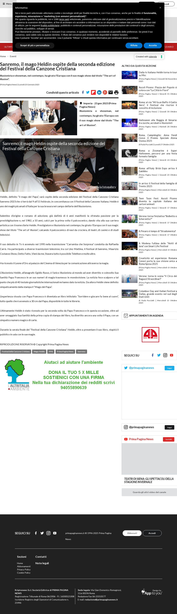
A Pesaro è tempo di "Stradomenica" (157, 231)
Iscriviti (169, 439)
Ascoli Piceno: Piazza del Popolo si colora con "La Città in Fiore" (158, 89)
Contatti (40, 556)
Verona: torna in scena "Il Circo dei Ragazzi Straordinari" (158, 277)
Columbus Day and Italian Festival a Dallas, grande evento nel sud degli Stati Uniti (158, 294)
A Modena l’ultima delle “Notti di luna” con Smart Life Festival (158, 245)
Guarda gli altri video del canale (149, 492)
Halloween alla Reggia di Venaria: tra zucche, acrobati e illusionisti (158, 121)
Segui (169, 368)
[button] (160, 7)
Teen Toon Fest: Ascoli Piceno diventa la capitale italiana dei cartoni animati (158, 201)
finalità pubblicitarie (50, 25)
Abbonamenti (24, 566)
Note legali (42, 563)
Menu (7, 3)
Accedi (152, 533)
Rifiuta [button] (134, 45)
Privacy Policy (24, 569)
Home (3, 56)
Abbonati (132, 533)
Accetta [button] (153, 45)
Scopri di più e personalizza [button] (34, 45)
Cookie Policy (23, 572)
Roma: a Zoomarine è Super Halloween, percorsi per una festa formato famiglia (158, 153)
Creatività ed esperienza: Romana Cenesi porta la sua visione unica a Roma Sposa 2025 (158, 261)
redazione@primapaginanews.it (101, 599)
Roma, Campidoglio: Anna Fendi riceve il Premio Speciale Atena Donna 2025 (158, 138)
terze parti (64, 19)
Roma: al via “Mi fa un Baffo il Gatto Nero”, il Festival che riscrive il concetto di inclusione (158, 105)
